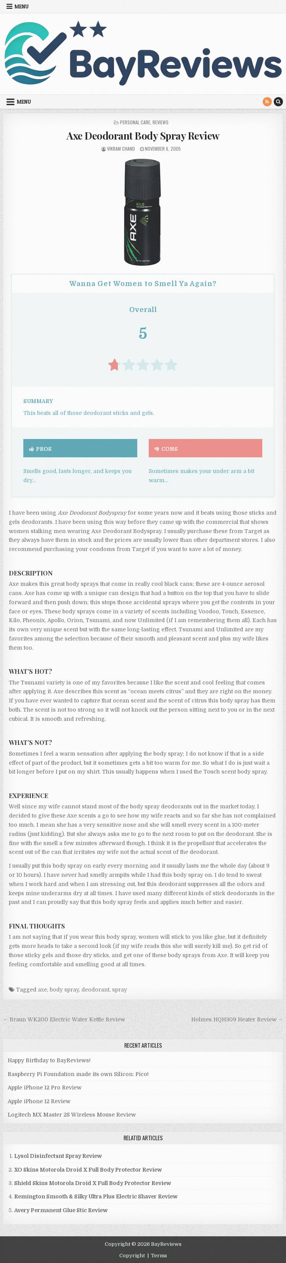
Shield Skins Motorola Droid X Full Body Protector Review (92, 1183)
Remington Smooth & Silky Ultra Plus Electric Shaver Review (95, 1196)
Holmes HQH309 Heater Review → (237, 1019)
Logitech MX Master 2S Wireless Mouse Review (72, 1115)
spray (119, 990)
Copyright (132, 1255)
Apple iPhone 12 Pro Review (44, 1087)
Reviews (161, 122)
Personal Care (135, 122)
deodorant (95, 990)
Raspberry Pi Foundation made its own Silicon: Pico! (78, 1074)
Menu (22, 6)
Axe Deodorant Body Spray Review (143, 135)
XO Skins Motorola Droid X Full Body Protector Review (88, 1170)
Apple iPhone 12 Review (39, 1101)
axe (42, 990)
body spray (64, 990)
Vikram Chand (121, 148)
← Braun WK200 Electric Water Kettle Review (64, 1019)
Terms (159, 1255)
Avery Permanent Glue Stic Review (60, 1210)
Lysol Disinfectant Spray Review (58, 1156)
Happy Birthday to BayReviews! (49, 1060)
